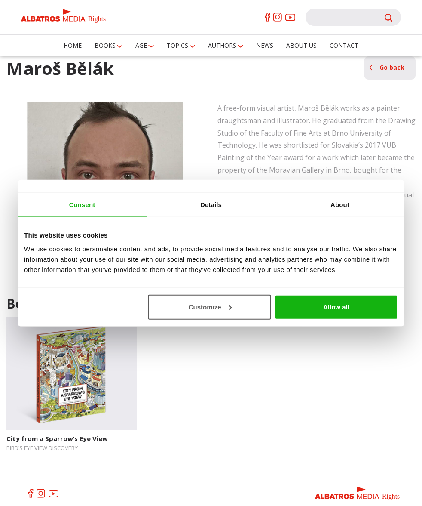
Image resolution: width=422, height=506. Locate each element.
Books (105, 45)
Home (73, 45)
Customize (210, 306)
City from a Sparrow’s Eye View (57, 438)
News (264, 45)
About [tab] (339, 204)
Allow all (336, 306)
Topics (177, 45)
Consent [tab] (82, 204)
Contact (344, 45)
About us (301, 45)
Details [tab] (211, 204)
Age (141, 45)
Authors (222, 45)
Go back (391, 67)
